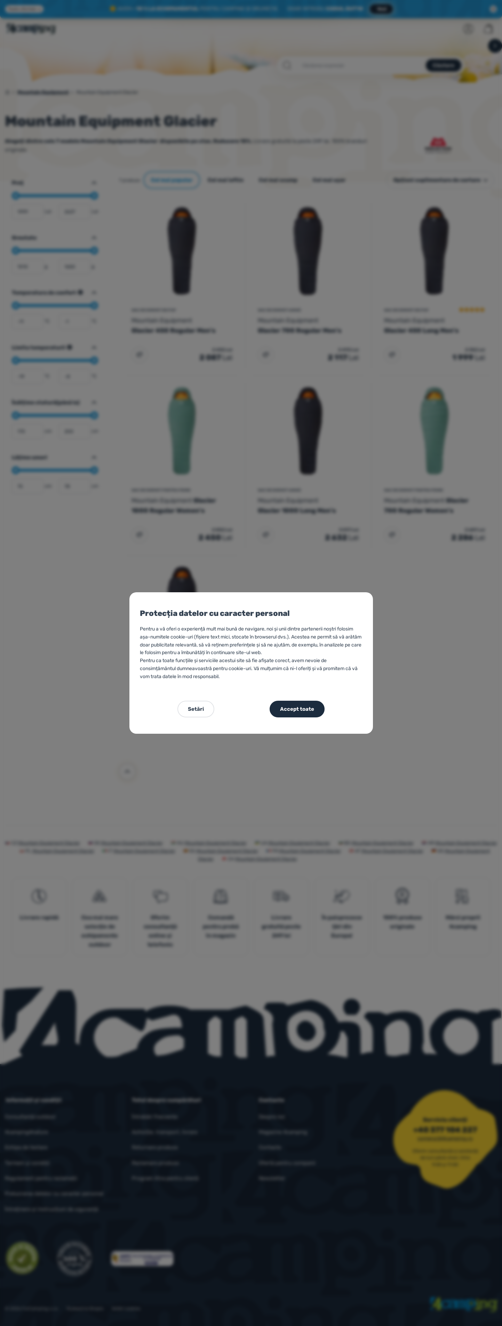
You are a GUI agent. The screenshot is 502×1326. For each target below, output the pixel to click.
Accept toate (297, 709)
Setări (196, 709)
